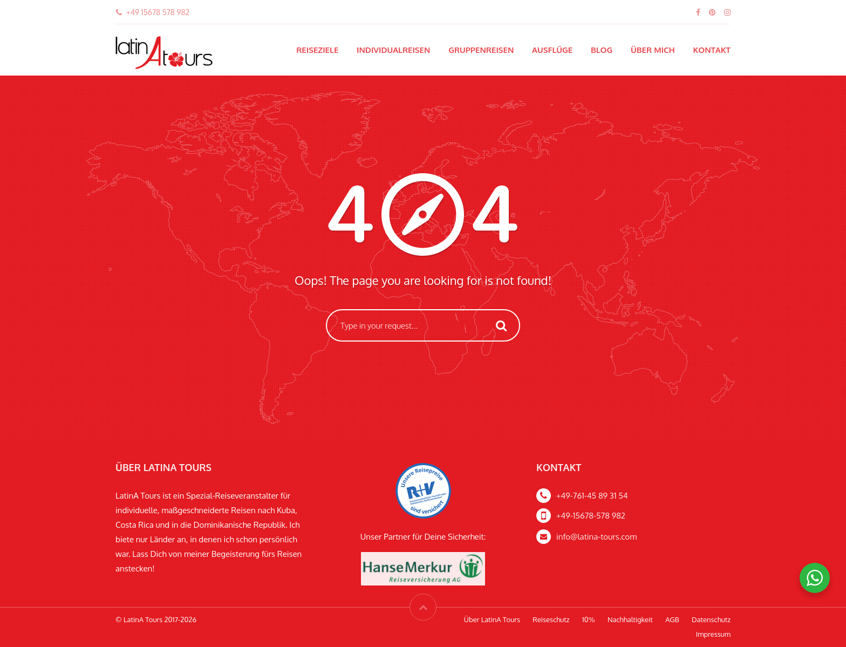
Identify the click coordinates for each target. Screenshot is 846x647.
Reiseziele (317, 50)
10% (588, 619)
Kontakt (712, 50)
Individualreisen (393, 50)
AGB (672, 619)
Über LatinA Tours (492, 619)
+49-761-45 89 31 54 (592, 496)
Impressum (713, 634)
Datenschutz (711, 619)
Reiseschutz (551, 619)
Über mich (653, 50)
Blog (601, 50)
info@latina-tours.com (596, 537)
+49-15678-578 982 (590, 515)
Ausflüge (552, 50)
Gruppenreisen (481, 50)
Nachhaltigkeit (630, 619)
